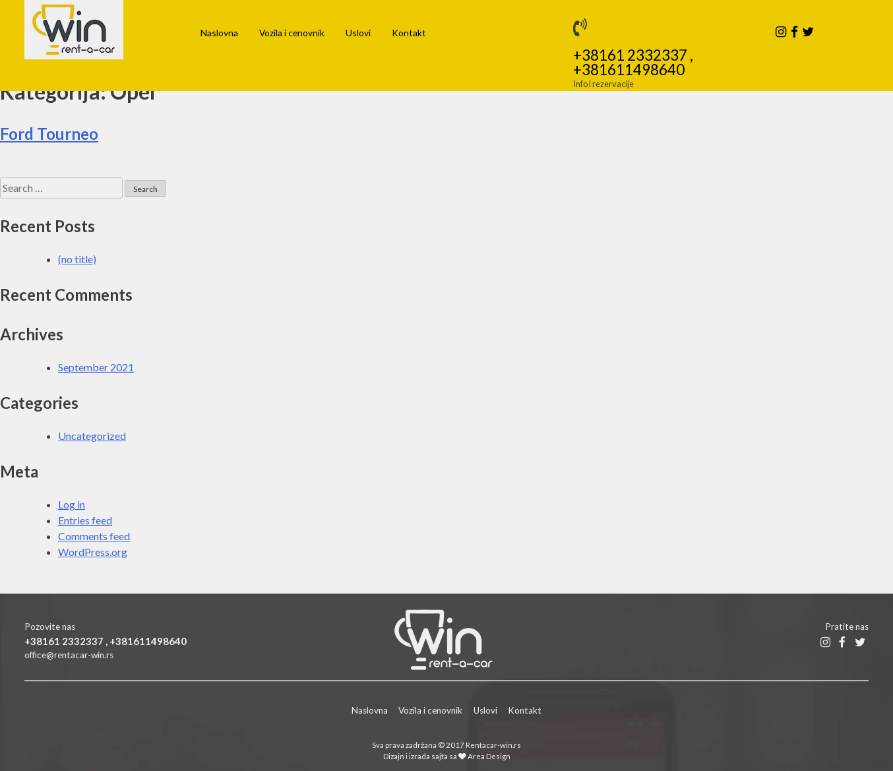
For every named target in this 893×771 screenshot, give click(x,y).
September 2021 (96, 367)
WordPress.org (92, 551)
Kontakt (409, 32)
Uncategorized (92, 435)
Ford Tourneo (49, 133)
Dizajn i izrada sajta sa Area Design (446, 756)
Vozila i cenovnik (291, 32)
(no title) (77, 259)
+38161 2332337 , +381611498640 (633, 63)
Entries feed (85, 520)
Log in (71, 504)
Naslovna (219, 32)
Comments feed (94, 536)
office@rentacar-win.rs (68, 655)
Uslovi (358, 32)
